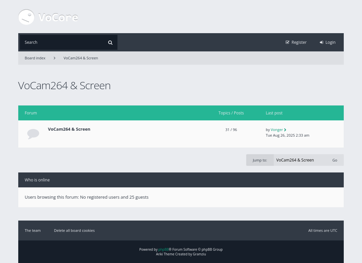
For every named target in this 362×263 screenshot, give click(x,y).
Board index (35, 57)
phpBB (163, 249)
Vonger (277, 129)
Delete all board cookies (74, 230)
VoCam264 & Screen (81, 57)
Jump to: (260, 160)
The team (33, 230)
